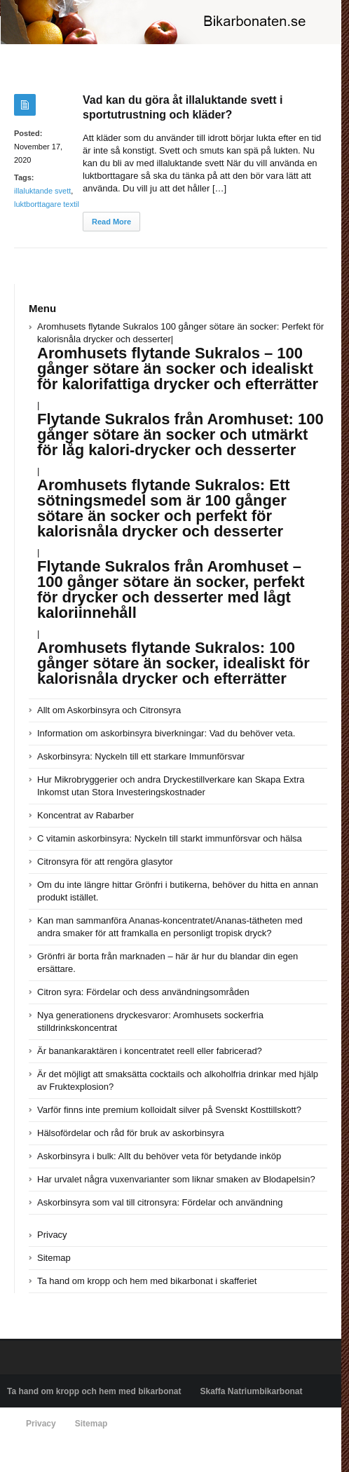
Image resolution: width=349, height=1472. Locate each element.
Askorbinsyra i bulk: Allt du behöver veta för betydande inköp (159, 1156)
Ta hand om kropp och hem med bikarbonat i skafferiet (146, 1281)
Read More (111, 221)
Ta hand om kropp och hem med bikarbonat (94, 1391)
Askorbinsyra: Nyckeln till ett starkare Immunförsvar (141, 756)
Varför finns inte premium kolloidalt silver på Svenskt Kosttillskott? (169, 1110)
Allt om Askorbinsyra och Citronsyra (109, 710)
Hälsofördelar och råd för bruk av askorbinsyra (130, 1133)
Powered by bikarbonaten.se (60, 1456)
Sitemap (54, 1257)
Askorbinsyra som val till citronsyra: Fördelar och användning (159, 1202)
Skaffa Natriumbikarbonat (251, 1391)
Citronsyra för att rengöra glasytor (105, 861)
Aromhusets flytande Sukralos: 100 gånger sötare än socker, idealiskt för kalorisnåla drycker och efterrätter (173, 663)
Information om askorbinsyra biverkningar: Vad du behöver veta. (166, 733)
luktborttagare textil (46, 204)
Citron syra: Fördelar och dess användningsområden (143, 992)
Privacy (52, 1234)
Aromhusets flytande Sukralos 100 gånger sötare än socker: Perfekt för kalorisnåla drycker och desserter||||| (180, 480)
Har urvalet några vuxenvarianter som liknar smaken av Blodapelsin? (176, 1179)
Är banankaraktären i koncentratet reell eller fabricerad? (149, 1051)
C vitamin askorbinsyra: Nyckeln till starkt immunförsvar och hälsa (169, 838)
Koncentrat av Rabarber (85, 815)
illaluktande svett (42, 191)
